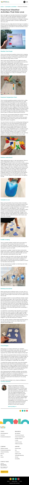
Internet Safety (18, 448)
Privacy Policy (14, 481)
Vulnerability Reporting (19, 455)
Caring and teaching (4, 451)
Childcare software (4, 448)
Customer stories (18, 442)
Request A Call (4, 471)
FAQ (16, 450)
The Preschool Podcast (19, 435)
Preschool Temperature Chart (9, 97)
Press (2, 455)
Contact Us (17, 451)
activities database (5, 381)
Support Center (18, 453)
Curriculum (3, 435)
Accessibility (17, 458)
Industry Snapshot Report (20, 436)
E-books (16, 440)
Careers (2, 457)
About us (2, 453)
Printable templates (19, 438)
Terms (20, 481)
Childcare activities (18, 443)
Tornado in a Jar (5, 200)
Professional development (6, 436)
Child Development (4, 433)
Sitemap (16, 457)
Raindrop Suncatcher (6, 288)
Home (8, 481)
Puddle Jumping (5, 239)
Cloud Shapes (4, 345)
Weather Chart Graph (6, 51)
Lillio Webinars (17, 433)
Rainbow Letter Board (6, 157)
